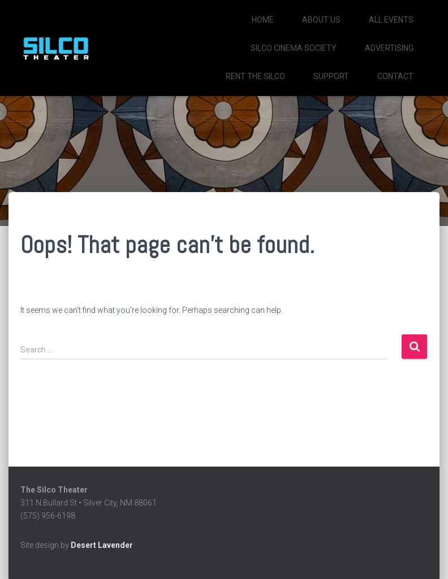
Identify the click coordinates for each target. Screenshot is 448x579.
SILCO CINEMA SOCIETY (294, 48)
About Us (321, 19)
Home (263, 19)
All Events (391, 19)
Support (331, 76)
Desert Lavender (102, 545)
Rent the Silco (255, 76)
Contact (395, 76)
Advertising (389, 48)
